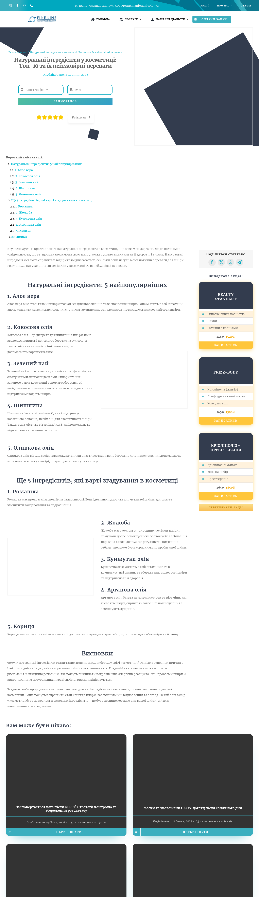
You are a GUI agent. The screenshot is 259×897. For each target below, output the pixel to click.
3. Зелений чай (27, 182)
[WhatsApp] (230, 262)
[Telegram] (239, 262)
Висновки (19, 237)
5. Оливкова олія (28, 194)
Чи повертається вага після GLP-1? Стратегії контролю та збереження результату (66, 809)
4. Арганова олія (28, 224)
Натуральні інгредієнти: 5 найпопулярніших (46, 164)
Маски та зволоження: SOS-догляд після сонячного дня (192, 808)
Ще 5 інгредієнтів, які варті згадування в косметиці (52, 200)
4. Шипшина (25, 188)
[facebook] (17, 5)
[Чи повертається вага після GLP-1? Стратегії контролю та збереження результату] (66, 737)
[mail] (24, 5)
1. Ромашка (24, 206)
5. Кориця (23, 230)
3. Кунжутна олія (29, 218)
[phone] (31, 5)
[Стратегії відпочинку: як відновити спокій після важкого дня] (66, 847)
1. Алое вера (24, 170)
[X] (221, 262)
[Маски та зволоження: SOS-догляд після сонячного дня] (193, 737)
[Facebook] (212, 262)
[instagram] (10, 5)
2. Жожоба (24, 212)
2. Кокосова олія (27, 176)
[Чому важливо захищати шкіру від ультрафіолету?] (193, 847)
